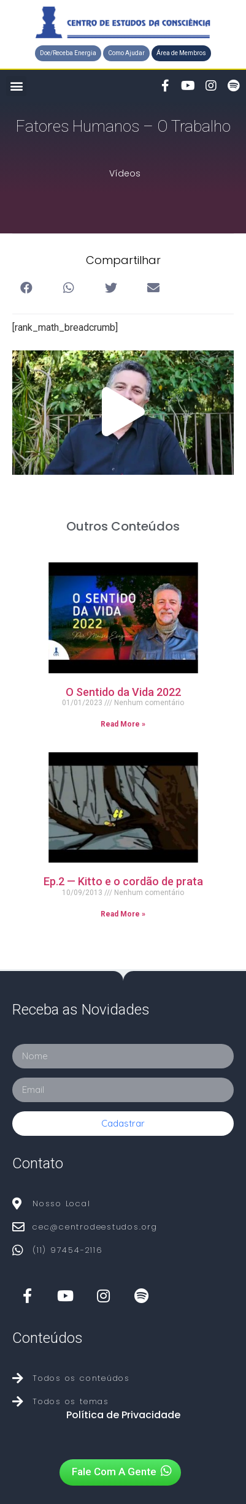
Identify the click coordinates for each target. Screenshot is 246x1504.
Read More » (123, 724)
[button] (68, 53)
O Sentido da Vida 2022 (123, 692)
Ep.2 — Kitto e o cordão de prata (123, 881)
